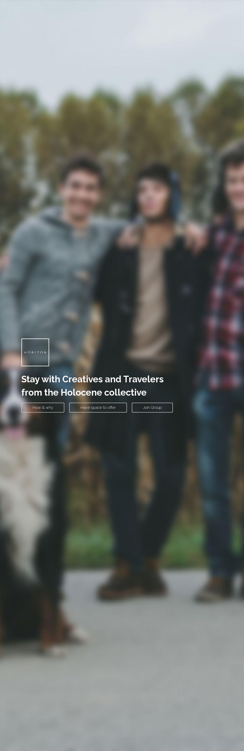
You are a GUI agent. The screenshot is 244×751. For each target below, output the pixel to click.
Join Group (152, 407)
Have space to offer (98, 407)
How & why (42, 407)
